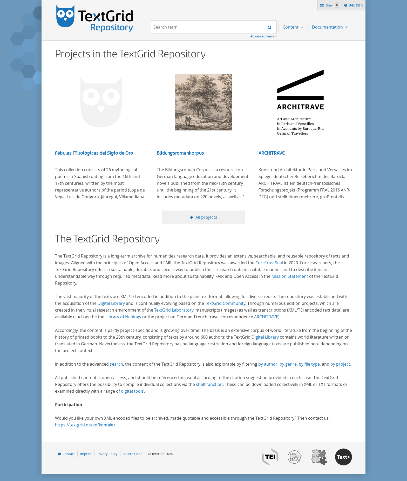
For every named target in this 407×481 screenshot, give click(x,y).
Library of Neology (123, 317)
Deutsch (356, 6)
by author (267, 364)
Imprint (86, 453)
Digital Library (111, 303)
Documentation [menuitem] (328, 27)
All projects (206, 217)
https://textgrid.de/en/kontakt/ (85, 425)
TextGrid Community (225, 303)
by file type (309, 364)
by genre (288, 364)
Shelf (332, 5)
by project (340, 364)
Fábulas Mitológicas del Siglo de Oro (94, 153)
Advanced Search (263, 36)
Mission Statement (290, 276)
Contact (69, 453)
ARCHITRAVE (272, 153)
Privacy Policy (107, 453)
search (116, 364)
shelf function (209, 384)
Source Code (132, 453)
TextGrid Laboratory (173, 310)
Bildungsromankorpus (180, 153)
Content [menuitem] (291, 27)
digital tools (132, 391)
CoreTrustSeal (269, 263)
